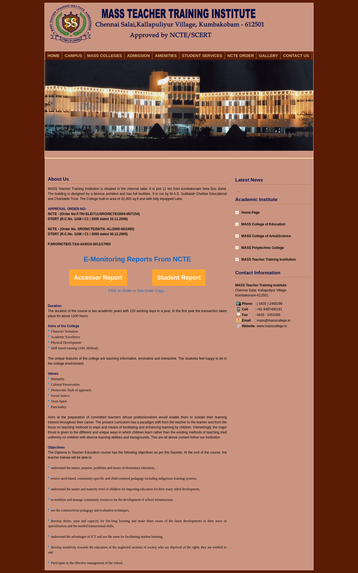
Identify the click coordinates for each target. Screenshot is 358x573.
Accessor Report (98, 277)
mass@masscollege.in (273, 320)
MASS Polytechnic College (262, 248)
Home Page (250, 212)
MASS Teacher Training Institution (268, 259)
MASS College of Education (263, 224)
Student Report (179, 277)
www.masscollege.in (272, 326)
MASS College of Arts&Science (266, 236)
